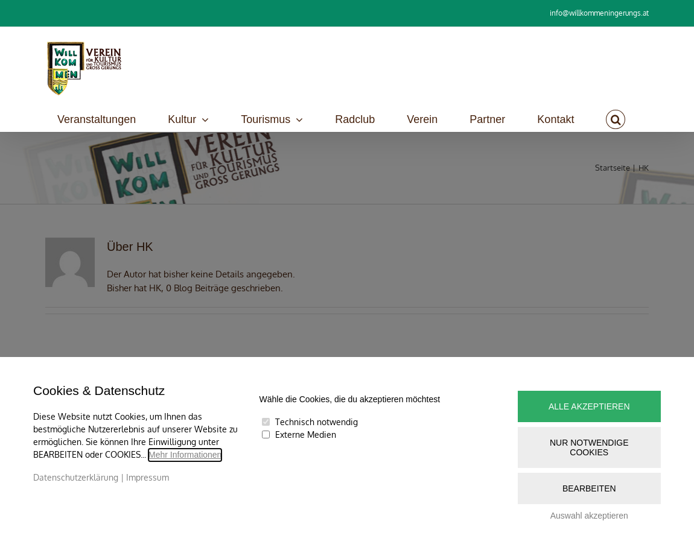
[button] (615, 119)
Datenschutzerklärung (75, 477)
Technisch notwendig (316, 422)
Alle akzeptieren (589, 406)
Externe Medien (305, 434)
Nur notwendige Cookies (589, 447)
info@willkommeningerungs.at (599, 12)
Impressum (147, 477)
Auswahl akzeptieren (589, 515)
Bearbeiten (589, 488)
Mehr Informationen (184, 455)
